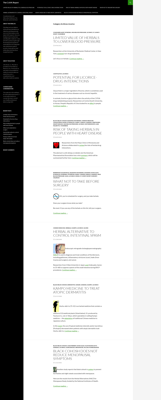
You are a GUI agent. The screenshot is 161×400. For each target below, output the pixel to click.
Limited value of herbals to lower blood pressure (18, 7)
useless (90, 369)
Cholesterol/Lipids (60, 122)
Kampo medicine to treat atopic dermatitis (48, 12)
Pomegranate (94, 347)
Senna (77, 176)
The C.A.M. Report (11, 2)
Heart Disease (58, 124)
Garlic (77, 122)
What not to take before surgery (110, 7)
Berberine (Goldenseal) (61, 172)
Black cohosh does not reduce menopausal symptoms (81, 12)
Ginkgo (83, 122)
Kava (66, 176)
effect (92, 103)
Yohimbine (61, 34)
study (60, 326)
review (81, 145)
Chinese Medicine (87, 120)
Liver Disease (70, 347)
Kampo (74, 228)
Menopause (79, 347)
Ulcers (86, 228)
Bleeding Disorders (74, 120)
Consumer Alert (58, 32)
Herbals (68, 228)
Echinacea (71, 122)
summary (84, 155)
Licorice (90, 32)
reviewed (60, 54)
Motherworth (90, 124)
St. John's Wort (85, 176)
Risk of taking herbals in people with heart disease (81, 7)
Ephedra (68, 32)
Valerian (56, 178)
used (87, 265)
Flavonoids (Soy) (91, 346)
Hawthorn (96, 122)
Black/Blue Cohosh (60, 120)
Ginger (82, 174)
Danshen (87, 172)
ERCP (56, 255)
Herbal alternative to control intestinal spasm (18, 12)
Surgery (94, 176)
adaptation (68, 318)
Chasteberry (71, 346)
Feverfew (71, 174)
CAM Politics (57, 74)
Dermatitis (71, 285)
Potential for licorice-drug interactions (50, 7)
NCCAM (86, 347)
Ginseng (89, 122)
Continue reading (76, 59)
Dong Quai (95, 172)
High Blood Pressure (79, 32)
